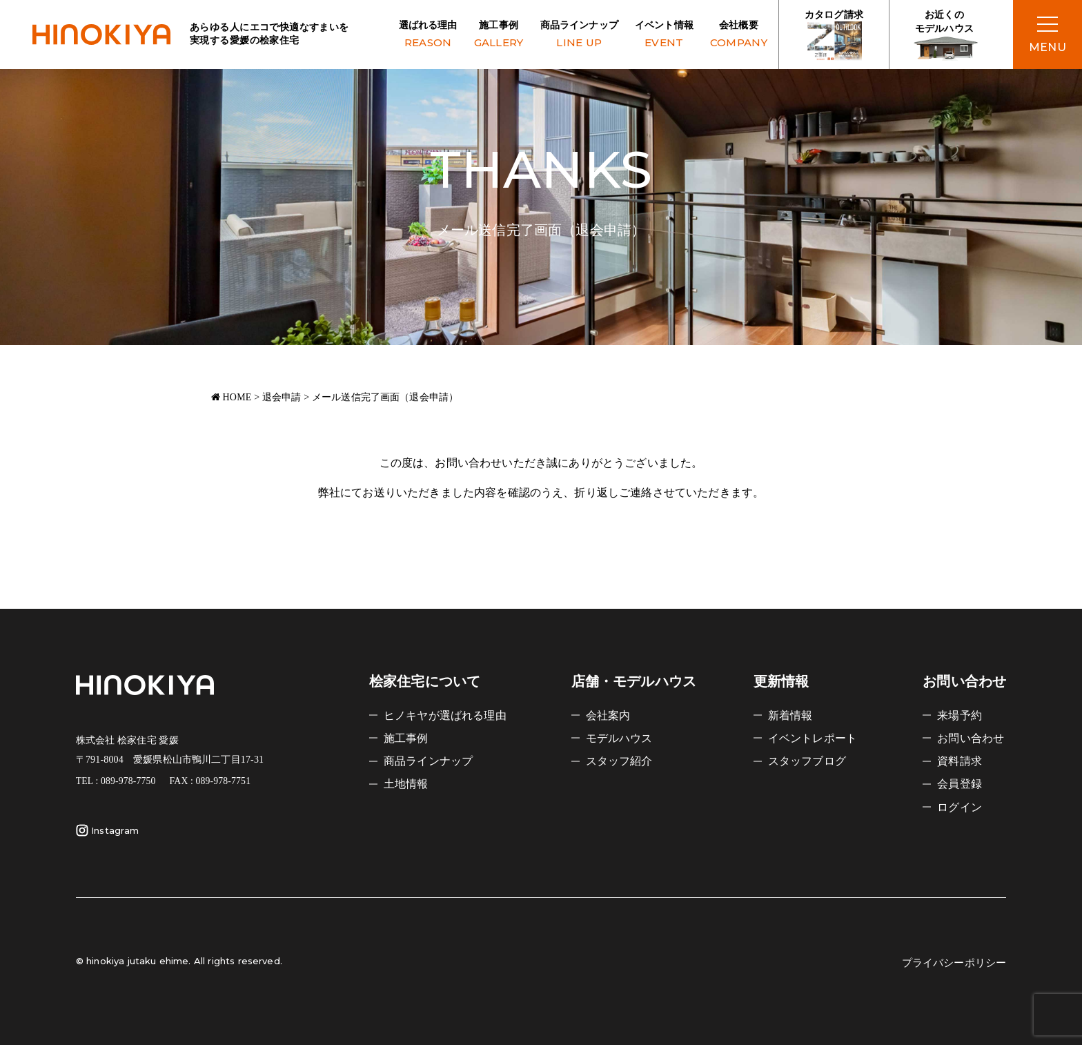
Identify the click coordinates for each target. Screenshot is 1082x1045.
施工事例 (499, 35)
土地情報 (406, 784)
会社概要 (738, 35)
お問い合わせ (970, 738)
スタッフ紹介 (619, 761)
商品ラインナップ (579, 35)
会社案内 (608, 715)
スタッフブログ (807, 761)
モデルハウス (619, 738)
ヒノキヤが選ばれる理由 (445, 715)
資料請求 (959, 761)
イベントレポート (812, 738)
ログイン (959, 807)
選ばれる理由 (428, 35)
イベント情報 (664, 35)
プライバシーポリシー (954, 962)
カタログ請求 (834, 35)
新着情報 (790, 715)
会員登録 (959, 784)
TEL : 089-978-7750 (116, 781)
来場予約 (959, 715)
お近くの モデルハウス (944, 35)
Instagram (107, 830)
